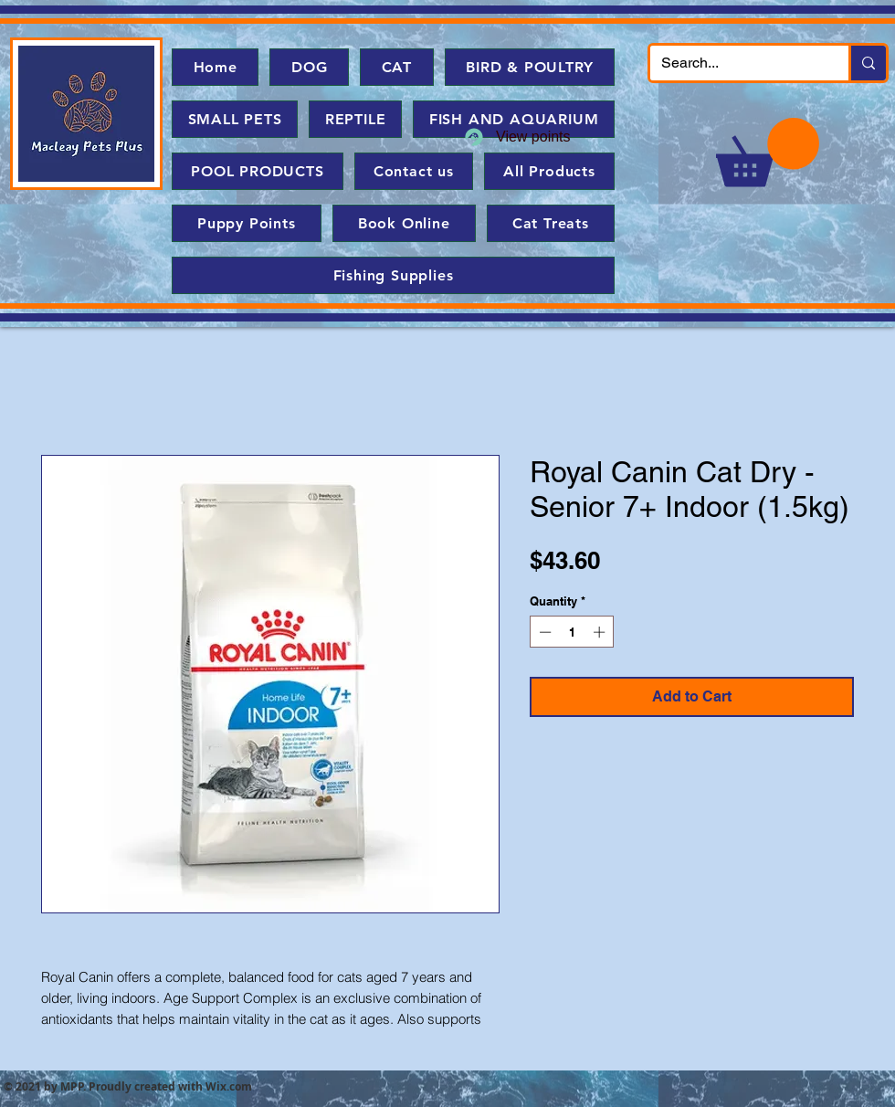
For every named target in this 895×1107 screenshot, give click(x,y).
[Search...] (735, 63)
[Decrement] (543, 632)
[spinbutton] (572, 632)
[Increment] (601, 632)
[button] (767, 152)
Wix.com (228, 1086)
